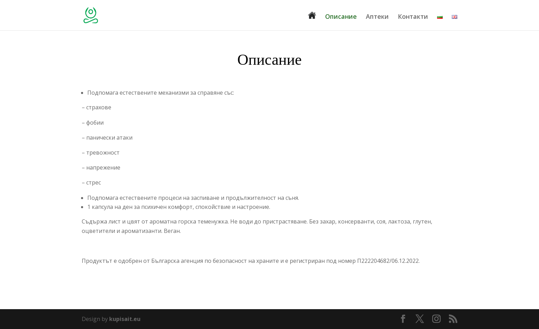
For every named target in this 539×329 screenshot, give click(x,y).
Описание (341, 17)
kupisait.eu (124, 319)
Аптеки (377, 17)
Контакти (413, 17)
